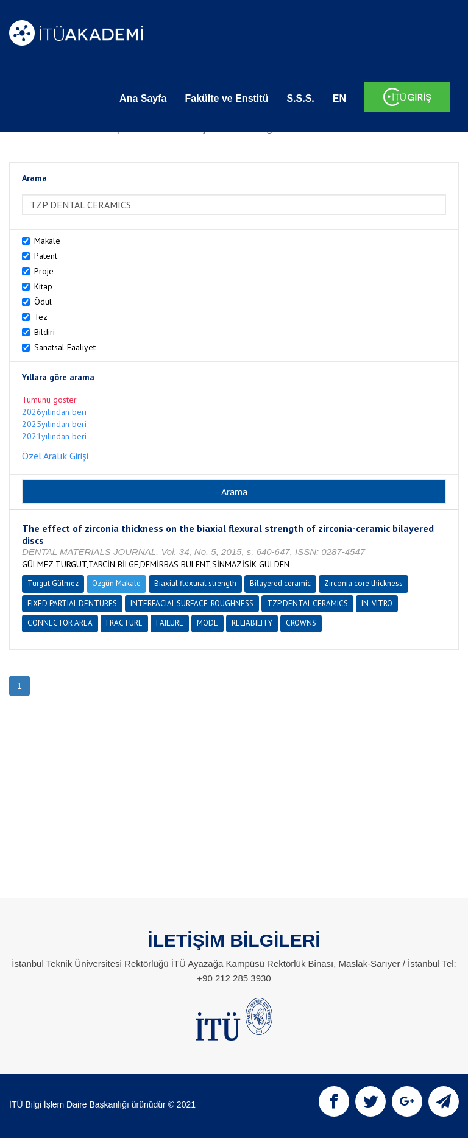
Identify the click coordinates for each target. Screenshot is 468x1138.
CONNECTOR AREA (60, 623)
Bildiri (44, 332)
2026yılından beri (54, 411)
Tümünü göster (49, 399)
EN (339, 98)
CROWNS (301, 623)
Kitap (43, 286)
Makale (47, 240)
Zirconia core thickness (363, 583)
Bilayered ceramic (280, 583)
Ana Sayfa (142, 98)
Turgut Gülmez (53, 583)
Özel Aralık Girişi (55, 456)
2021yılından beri (54, 436)
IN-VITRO (376, 603)
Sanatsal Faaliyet (65, 347)
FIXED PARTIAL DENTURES (72, 603)
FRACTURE (124, 623)
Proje (44, 271)
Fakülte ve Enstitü (226, 98)
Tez (41, 316)
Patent (45, 255)
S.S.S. (300, 98)
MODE (207, 623)
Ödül (43, 301)
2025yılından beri (54, 424)
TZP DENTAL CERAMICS (307, 603)
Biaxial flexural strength (195, 583)
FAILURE (169, 623)
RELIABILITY (252, 623)
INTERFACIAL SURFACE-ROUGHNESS (192, 603)
